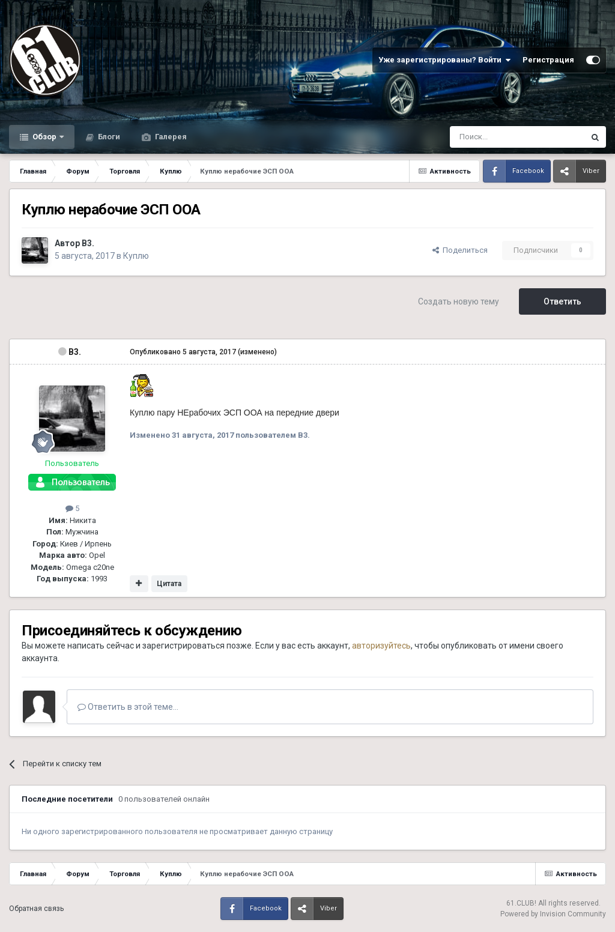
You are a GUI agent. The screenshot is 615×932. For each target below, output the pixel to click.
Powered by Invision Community (553, 914)
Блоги (108, 136)
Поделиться (460, 250)
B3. (88, 243)
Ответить (562, 301)
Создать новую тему (458, 301)
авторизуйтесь (381, 645)
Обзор (44, 136)
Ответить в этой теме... (127, 707)
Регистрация (548, 59)
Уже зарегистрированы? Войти (444, 60)
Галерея (170, 136)
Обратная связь (36, 908)
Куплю (136, 256)
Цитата (169, 583)
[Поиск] (490, 137)
